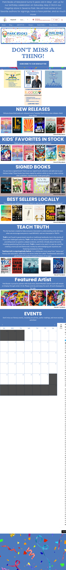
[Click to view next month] (54, 325)
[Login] (55, 19)
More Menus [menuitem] (53, 25)
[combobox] (14, 19)
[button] (41, 20)
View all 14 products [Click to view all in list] (59, 275)
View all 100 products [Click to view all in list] (59, 134)
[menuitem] (3, 25)
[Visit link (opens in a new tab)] (33, 64)
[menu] (33, 25)
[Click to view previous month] (2, 325)
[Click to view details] (6, 125)
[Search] (27, 19)
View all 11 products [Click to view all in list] (59, 307)
